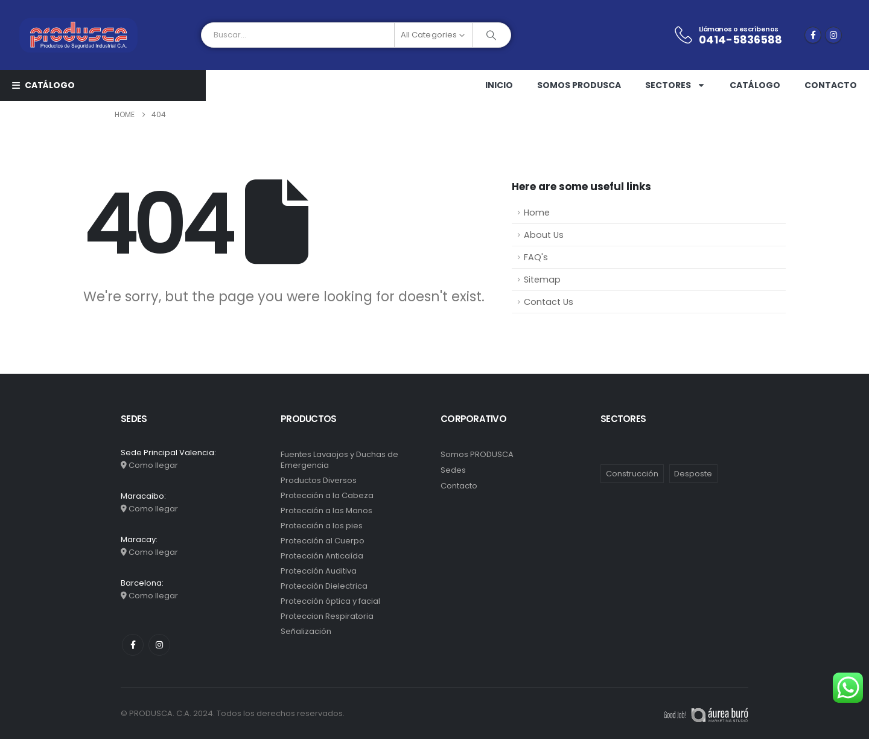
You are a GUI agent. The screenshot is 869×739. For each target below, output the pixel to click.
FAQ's (536, 257)
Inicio (499, 85)
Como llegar (153, 465)
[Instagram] (833, 35)
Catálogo (755, 85)
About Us (544, 235)
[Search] (492, 35)
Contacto (830, 85)
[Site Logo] (78, 35)
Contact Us (548, 302)
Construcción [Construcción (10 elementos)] (632, 473)
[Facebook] (812, 35)
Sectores (675, 85)
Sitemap (542, 280)
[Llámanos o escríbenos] (727, 35)
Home (537, 212)
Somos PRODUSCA (579, 85)
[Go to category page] (354, 473)
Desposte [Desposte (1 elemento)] (693, 473)
